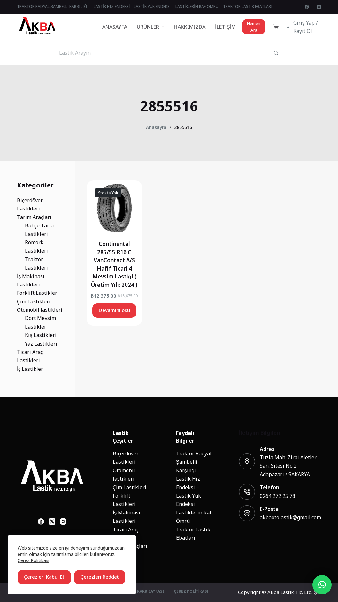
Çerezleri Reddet (100, 577)
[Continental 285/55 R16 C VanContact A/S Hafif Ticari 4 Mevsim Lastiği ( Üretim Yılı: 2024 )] (114, 208)
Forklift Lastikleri (124, 500)
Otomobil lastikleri (124, 474)
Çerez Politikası (33, 560)
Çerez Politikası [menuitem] (191, 591)
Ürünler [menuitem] (151, 27)
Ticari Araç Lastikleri (126, 533)
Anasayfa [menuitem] (114, 27)
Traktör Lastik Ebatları (193, 533)
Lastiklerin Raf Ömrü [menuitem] (196, 7)
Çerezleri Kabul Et (44, 577)
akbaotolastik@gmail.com (290, 517)
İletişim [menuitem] (225, 27)
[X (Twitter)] (52, 521)
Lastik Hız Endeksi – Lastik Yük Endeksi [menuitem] (132, 7)
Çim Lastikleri (129, 487)
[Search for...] (162, 53)
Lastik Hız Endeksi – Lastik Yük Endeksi (188, 491)
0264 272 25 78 (277, 496)
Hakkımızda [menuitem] (189, 27)
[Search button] (276, 53)
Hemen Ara (253, 27)
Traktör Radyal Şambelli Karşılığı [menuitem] (53, 7)
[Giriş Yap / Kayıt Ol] (304, 27)
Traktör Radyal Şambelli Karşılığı (193, 462)
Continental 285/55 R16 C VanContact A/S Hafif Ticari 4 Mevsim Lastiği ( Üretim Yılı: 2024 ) (114, 264)
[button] (322, 584)
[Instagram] (319, 7)
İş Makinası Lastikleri (126, 516)
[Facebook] (307, 7)
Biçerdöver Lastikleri (126, 457)
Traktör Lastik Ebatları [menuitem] (248, 7)
